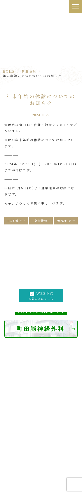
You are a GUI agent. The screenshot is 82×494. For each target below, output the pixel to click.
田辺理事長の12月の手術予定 (17, 221)
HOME (9, 71)
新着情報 (29, 71)
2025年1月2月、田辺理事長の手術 (67, 221)
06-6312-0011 (44, 283)
